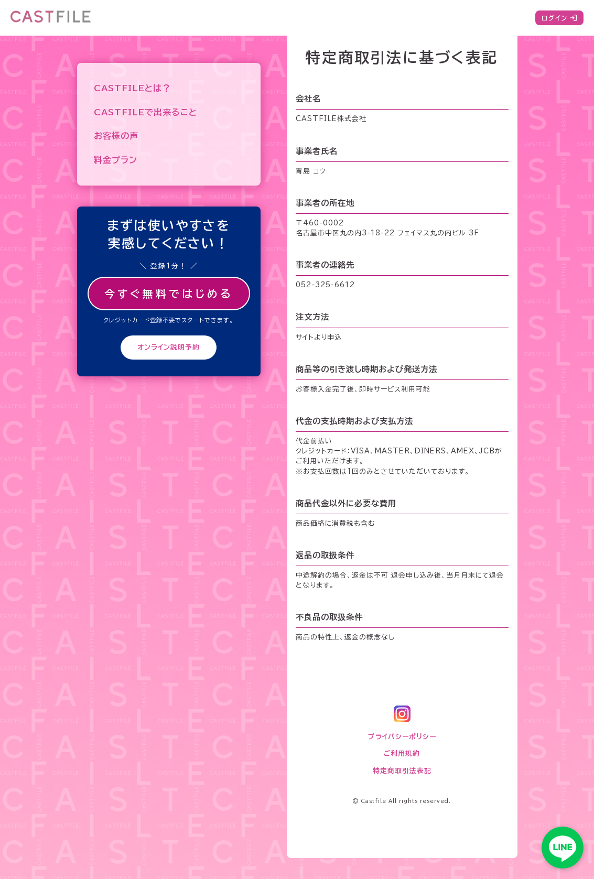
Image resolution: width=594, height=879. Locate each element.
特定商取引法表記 (402, 770)
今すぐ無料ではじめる (168, 293)
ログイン (560, 18)
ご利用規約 (402, 753)
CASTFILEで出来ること (145, 112)
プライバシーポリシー (402, 736)
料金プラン (115, 160)
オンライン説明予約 (168, 347)
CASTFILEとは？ (132, 88)
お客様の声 (116, 136)
